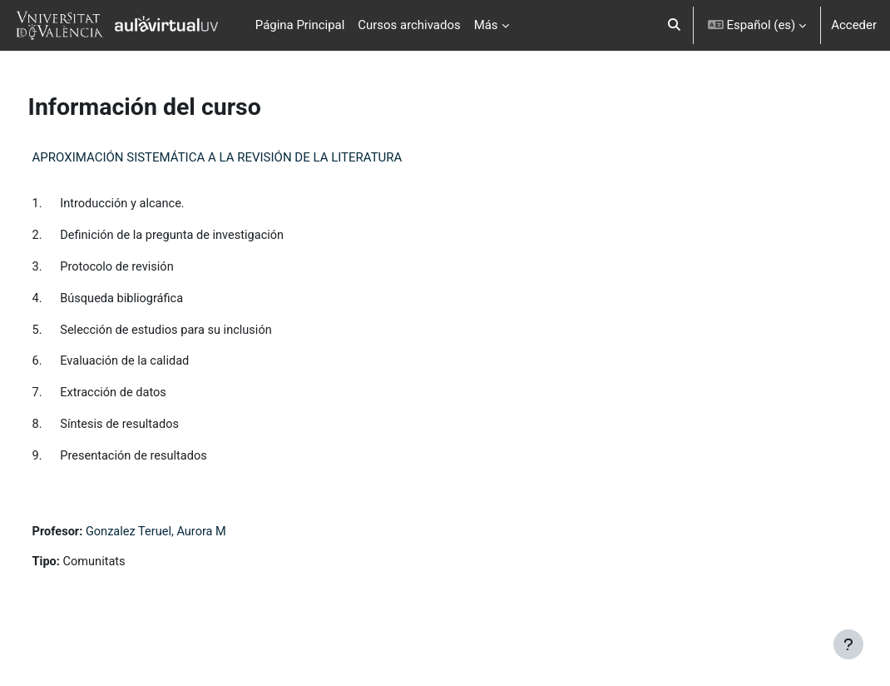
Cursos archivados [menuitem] (409, 24)
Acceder (854, 24)
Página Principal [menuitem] (300, 24)
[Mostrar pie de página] (848, 644)
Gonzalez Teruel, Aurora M (190, 536)
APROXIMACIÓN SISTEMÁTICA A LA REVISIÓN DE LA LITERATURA (248, 157)
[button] (674, 25)
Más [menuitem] (486, 24)
